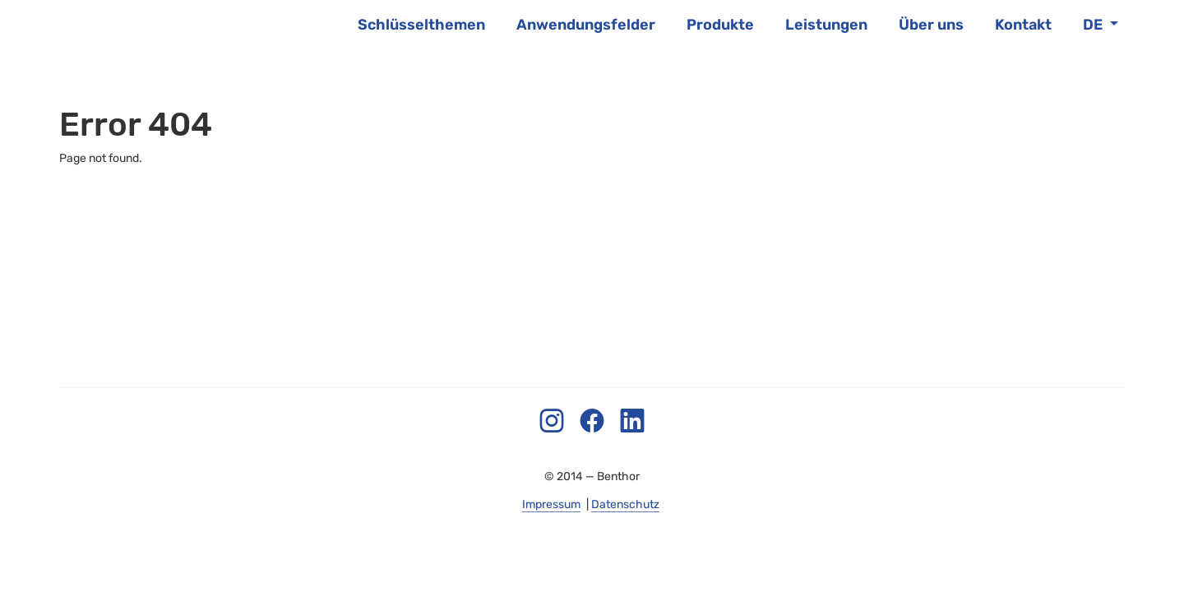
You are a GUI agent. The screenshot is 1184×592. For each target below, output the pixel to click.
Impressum (551, 504)
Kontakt (1023, 25)
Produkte (720, 25)
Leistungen (826, 25)
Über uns (931, 25)
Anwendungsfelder (585, 25)
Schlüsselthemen (421, 25)
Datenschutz (625, 504)
